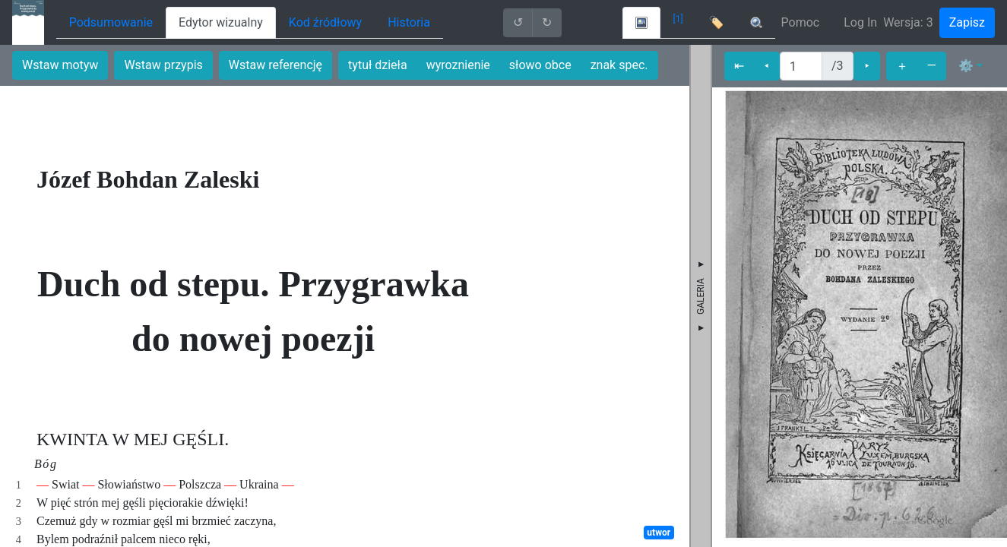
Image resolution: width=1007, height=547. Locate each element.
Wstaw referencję (275, 65)
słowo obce (540, 65)
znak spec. (619, 65)
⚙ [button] (966, 65)
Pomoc (800, 22)
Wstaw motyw (60, 65)
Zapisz (967, 22)
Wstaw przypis (163, 65)
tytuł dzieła (377, 65)
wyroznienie (458, 65)
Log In (860, 22)
